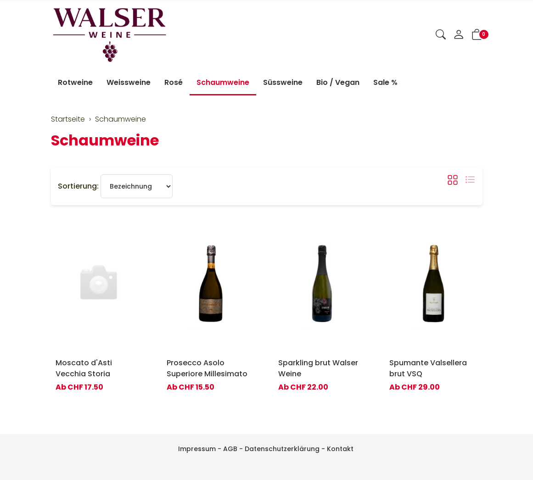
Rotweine (75, 82)
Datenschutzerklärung (282, 448)
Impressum (197, 448)
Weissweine (129, 82)
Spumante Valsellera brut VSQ (428, 368)
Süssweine (283, 82)
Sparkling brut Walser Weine (318, 368)
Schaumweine (222, 82)
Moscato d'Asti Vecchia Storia (84, 368)
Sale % (385, 82)
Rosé (173, 82)
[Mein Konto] (459, 35)
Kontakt (340, 448)
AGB (230, 448)
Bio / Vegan (337, 82)
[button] (441, 35)
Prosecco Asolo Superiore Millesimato (207, 368)
